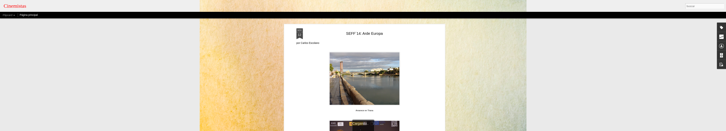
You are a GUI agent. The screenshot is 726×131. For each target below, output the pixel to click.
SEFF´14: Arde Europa (364, 33)
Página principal (29, 14)
